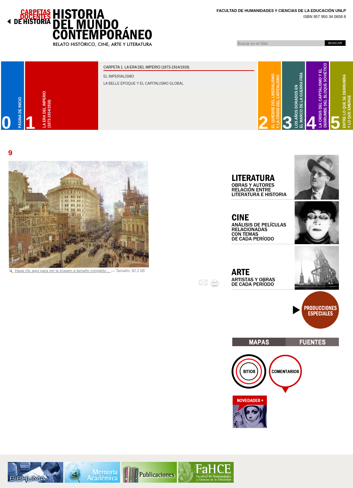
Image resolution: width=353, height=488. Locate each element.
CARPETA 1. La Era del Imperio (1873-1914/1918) (146, 67)
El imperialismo (118, 76)
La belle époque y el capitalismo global (143, 83)
